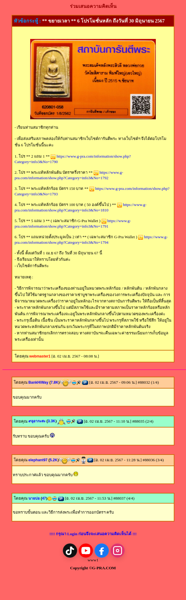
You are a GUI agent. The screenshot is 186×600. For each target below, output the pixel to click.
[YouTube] (86, 550)
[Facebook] (102, 550)
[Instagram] (117, 550)
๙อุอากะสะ (38, 421)
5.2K (53, 460)
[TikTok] (70, 550)
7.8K (54, 382)
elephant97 (39, 460)
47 (44, 498)
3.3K (51, 421)
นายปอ (35, 498)
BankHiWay (39, 382)
